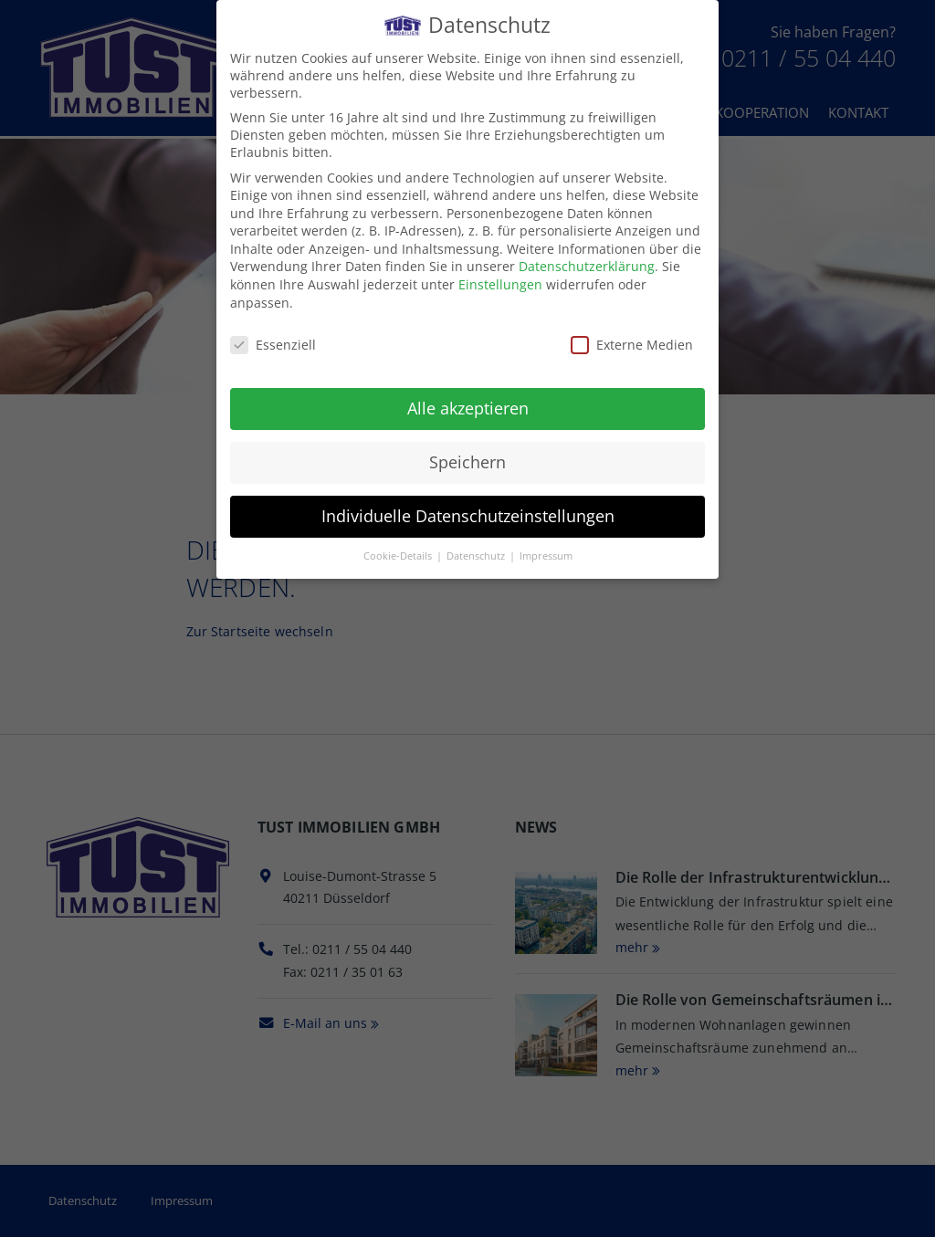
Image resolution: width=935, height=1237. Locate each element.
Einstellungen (500, 280)
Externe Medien (632, 341)
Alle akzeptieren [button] (468, 405)
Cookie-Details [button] (399, 552)
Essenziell (273, 341)
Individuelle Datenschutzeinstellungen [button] (468, 512)
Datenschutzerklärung (587, 263)
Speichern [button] (467, 458)
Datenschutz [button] (477, 552)
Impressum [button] (546, 552)
